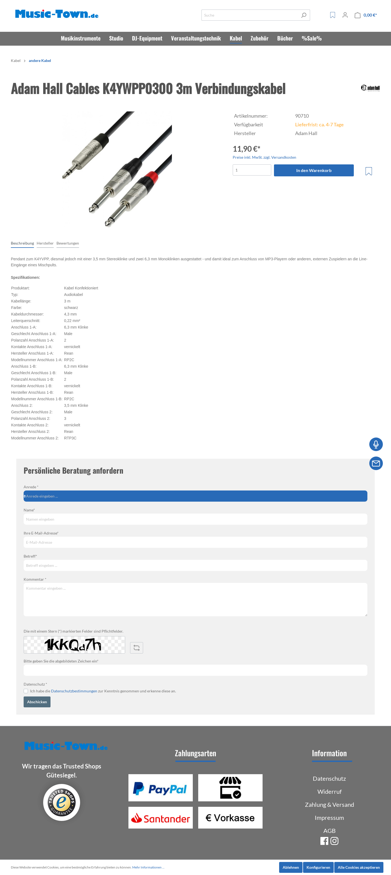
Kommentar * (35, 579)
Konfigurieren (318, 867)
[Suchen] (303, 15)
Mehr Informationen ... (148, 867)
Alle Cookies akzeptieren (359, 867)
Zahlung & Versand (329, 804)
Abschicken (37, 701)
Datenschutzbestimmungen (74, 691)
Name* (29, 510)
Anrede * (31, 487)
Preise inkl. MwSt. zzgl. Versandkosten (264, 157)
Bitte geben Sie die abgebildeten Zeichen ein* (61, 661)
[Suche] (249, 15)
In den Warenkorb (314, 170)
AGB (329, 830)
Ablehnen (291, 867)
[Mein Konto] (345, 15)
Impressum (329, 817)
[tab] (22, 243)
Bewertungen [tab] (67, 243)
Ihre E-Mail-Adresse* (41, 533)
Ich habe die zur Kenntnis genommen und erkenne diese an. (103, 691)
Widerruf (329, 791)
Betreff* (30, 556)
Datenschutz (329, 778)
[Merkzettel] (332, 15)
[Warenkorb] (365, 15)
